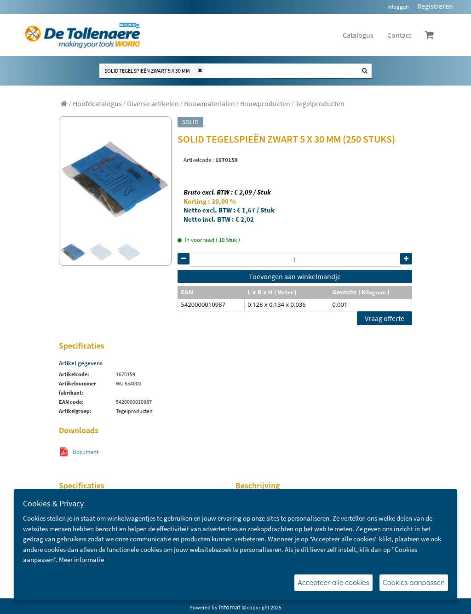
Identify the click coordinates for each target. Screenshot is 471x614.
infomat (230, 607)
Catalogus (358, 35)
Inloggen (398, 7)
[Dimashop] (82, 35)
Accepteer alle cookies (333, 582)
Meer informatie (81, 559)
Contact (399, 35)
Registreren (435, 6)
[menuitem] (97, 103)
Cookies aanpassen (414, 582)
